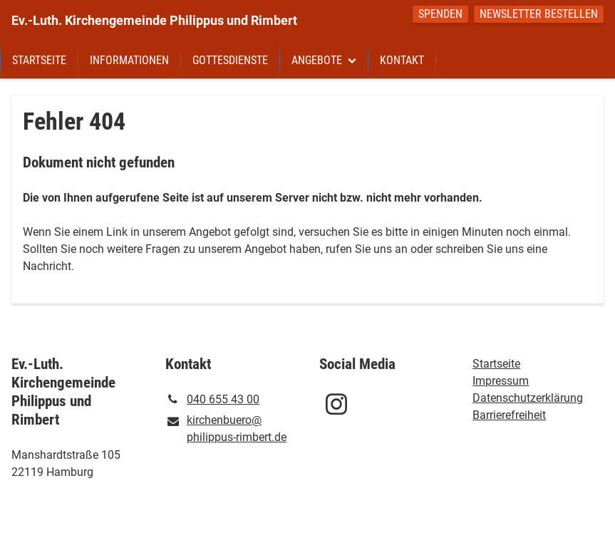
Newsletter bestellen (539, 14)
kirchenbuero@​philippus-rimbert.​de (225, 429)
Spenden (440, 14)
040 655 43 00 (212, 399)
